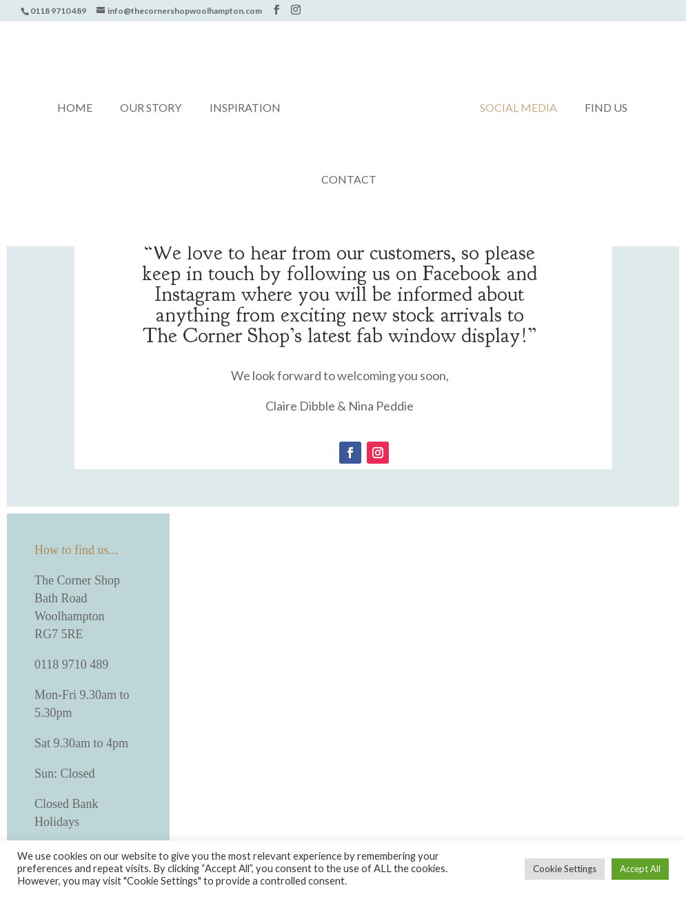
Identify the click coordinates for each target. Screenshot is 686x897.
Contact (348, 180)
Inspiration (245, 108)
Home (74, 108)
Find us (606, 108)
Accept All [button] (640, 868)
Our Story (150, 108)
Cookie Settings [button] (564, 868)
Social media (518, 108)
